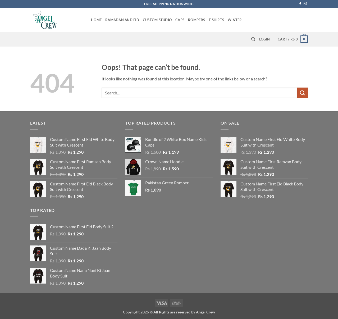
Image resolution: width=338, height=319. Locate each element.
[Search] (253, 39)
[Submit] (302, 93)
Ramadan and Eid (122, 20)
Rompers (196, 20)
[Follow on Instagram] (305, 4)
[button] (264, 39)
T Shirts (216, 20)
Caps (179, 20)
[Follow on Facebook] (300, 4)
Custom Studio (157, 20)
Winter (235, 20)
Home (96, 20)
